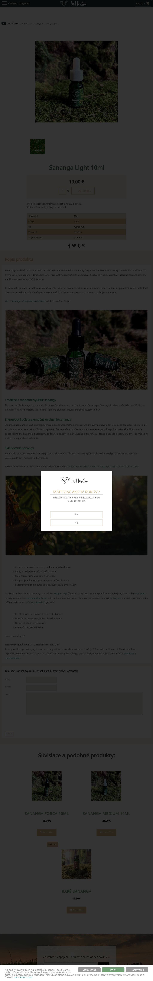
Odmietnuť (89, 969)
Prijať (113, 969)
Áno (76, 514)
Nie (76, 522)
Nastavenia (137, 969)
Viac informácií (23, 977)
